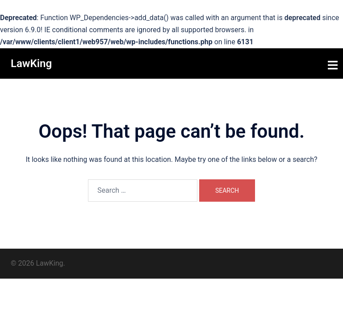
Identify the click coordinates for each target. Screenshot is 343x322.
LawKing (31, 63)
